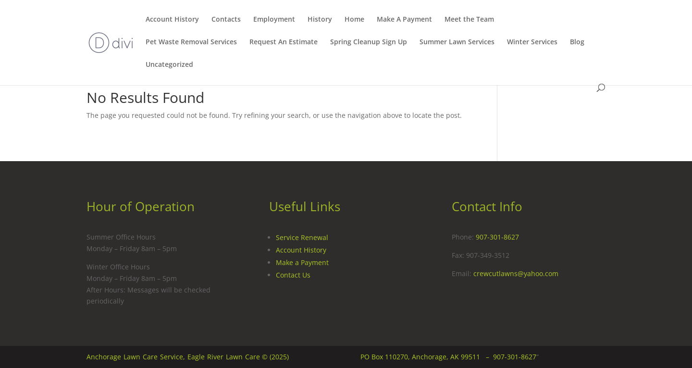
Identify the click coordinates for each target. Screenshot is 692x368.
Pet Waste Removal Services (191, 42)
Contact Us (293, 274)
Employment (274, 20)
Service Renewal (302, 237)
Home (354, 20)
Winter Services (532, 42)
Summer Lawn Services (457, 42)
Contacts (226, 20)
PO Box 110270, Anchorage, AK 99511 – (426, 356)
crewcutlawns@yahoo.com (515, 273)
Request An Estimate (283, 42)
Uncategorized (169, 65)
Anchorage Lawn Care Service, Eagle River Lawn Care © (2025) (187, 356)
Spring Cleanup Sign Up (368, 42)
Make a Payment (302, 262)
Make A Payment (404, 20)
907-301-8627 (497, 236)
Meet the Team (469, 20)
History (320, 20)
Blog (577, 42)
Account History (172, 20)
